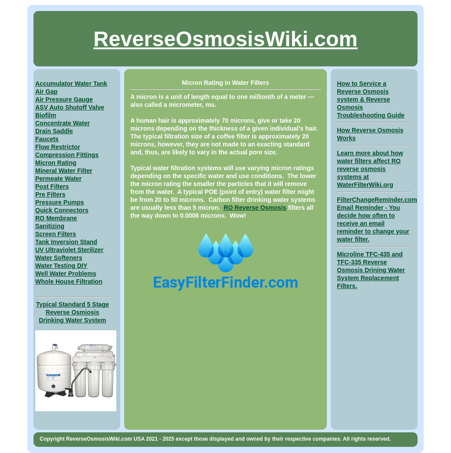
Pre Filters (50, 194)
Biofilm (45, 115)
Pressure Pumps (59, 202)
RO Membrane (56, 218)
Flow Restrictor (57, 146)
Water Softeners (58, 257)
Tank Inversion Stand (66, 241)
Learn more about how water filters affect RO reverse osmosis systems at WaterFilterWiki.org (370, 169)
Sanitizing (49, 226)
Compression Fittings (67, 154)
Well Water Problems (65, 273)
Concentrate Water (62, 123)
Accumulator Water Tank (71, 83)
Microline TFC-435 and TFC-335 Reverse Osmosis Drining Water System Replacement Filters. (371, 270)
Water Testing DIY (61, 265)
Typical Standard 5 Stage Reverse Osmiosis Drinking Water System (72, 312)
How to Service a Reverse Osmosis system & (363, 91)
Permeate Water (58, 178)
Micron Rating (55, 162)
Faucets (47, 138)
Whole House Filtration (68, 281)
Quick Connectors (62, 210)
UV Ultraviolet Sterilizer (69, 249)
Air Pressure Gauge (64, 99)
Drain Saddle (54, 131)
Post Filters (52, 186)
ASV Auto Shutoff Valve (69, 107)
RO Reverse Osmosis (255, 207)
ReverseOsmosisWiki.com (225, 39)
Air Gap (46, 91)
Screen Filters (55, 233)
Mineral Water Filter (63, 170)
